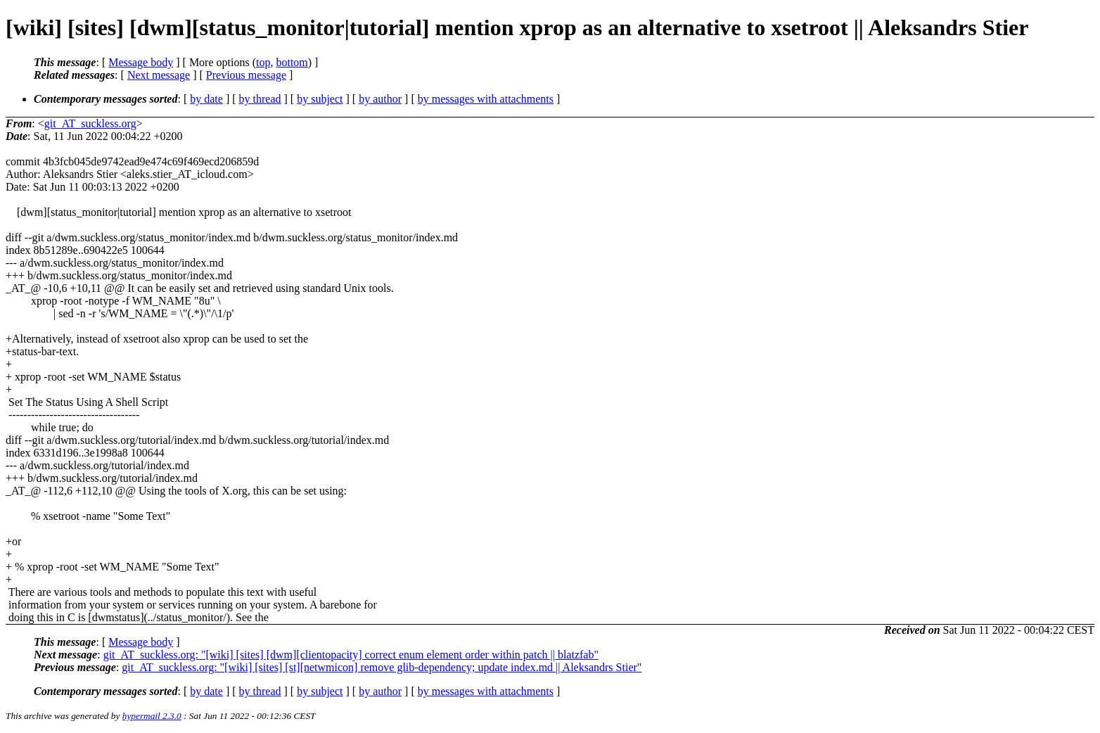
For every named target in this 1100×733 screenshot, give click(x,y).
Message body (140, 62)
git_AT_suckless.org (90, 123)
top (263, 62)
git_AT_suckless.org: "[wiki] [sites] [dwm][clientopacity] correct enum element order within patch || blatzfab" (351, 655)
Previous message (246, 75)
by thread (260, 99)
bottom (291, 62)
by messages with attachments (486, 99)
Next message (158, 75)
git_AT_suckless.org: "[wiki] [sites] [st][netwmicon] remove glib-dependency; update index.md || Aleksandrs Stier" (381, 667)
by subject (320, 99)
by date (206, 99)
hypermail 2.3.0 (151, 715)
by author (380, 99)
